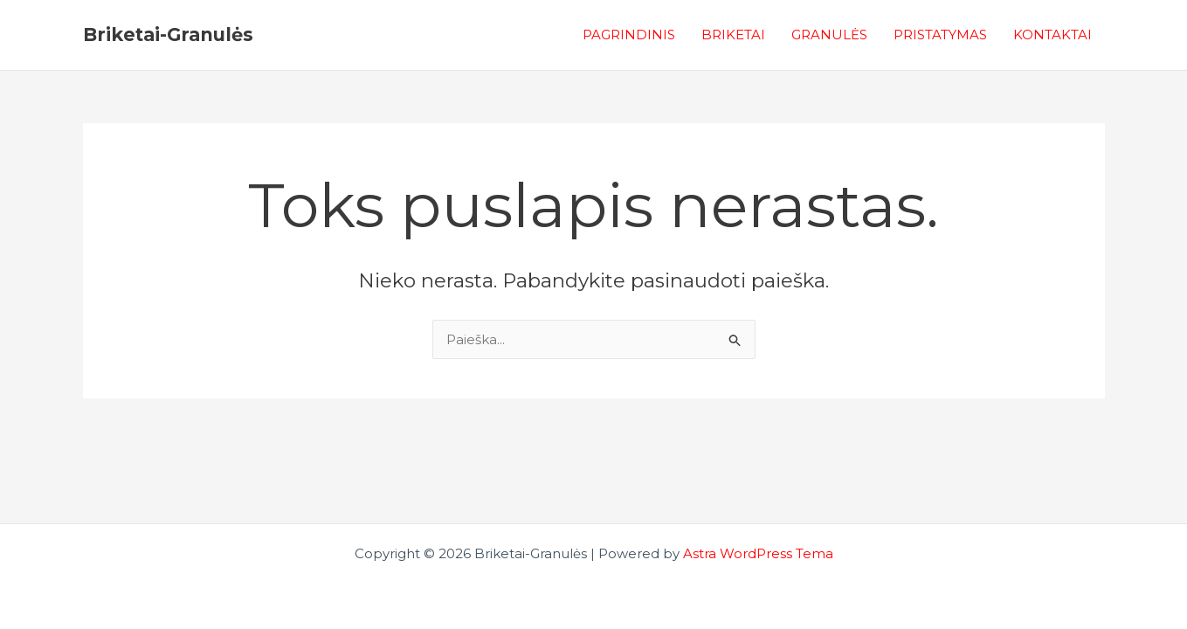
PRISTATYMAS (940, 34)
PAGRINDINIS (629, 34)
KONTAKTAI (1052, 34)
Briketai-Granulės (168, 34)
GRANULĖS (829, 34)
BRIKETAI (733, 34)
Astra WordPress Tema (758, 553)
